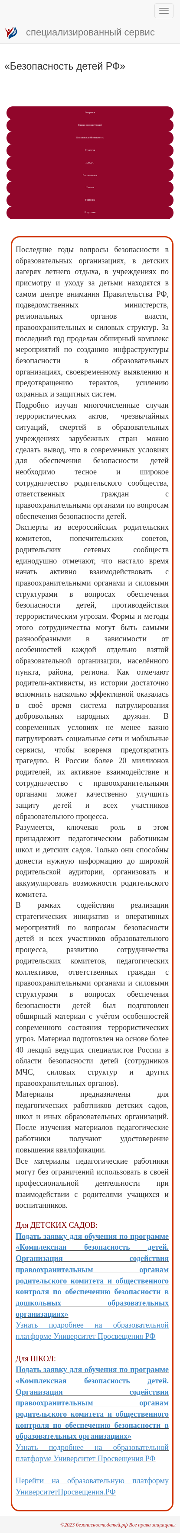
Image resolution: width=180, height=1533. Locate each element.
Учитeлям (90, 199)
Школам (90, 187)
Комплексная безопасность (90, 137)
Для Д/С (90, 162)
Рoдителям (90, 212)
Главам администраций (89, 125)
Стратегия (90, 150)
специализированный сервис (79, 32)
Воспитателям (90, 175)
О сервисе (90, 112)
